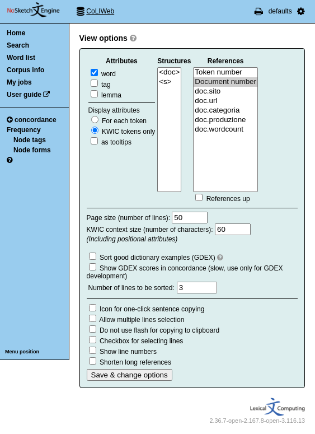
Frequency (24, 130)
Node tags (29, 140)
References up (228, 199)
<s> (169, 82)
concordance (32, 120)
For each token (119, 121)
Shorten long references (135, 362)
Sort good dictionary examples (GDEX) (157, 258)
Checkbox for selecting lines (141, 341)
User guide (24, 95)
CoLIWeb (100, 11)
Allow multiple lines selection (141, 320)
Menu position (22, 351)
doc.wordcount (225, 129)
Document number (225, 82)
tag (101, 84)
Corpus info (25, 70)
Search (18, 45)
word (103, 74)
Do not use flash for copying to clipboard (159, 330)
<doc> (169, 72)
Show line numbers (128, 352)
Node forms (32, 150)
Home (16, 33)
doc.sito (225, 91)
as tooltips (111, 142)
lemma (106, 95)
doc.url (225, 101)
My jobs (19, 82)
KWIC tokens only (123, 132)
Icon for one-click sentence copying (152, 309)
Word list (21, 58)
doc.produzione (225, 120)
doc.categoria (225, 110)
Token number (225, 72)
